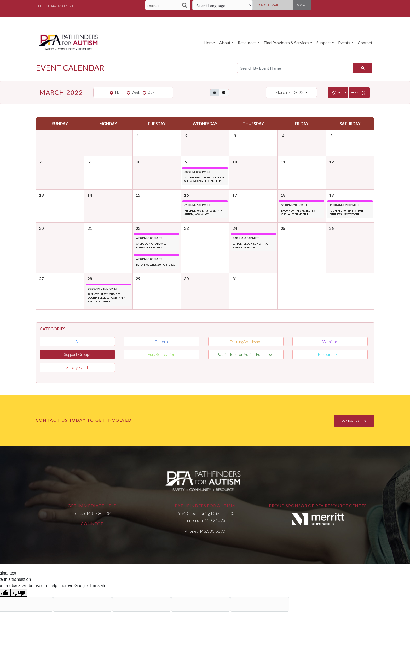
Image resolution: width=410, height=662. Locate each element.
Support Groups (77, 354)
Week (136, 92)
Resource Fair (330, 354)
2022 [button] (299, 92)
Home (209, 42)
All (77, 341)
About (224, 42)
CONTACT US (354, 420)
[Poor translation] (19, 593)
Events (344, 42)
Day (151, 92)
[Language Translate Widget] (222, 5)
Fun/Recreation (161, 354)
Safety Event (77, 367)
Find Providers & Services (286, 42)
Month (119, 92)
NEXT (359, 93)
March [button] (281, 92)
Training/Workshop (246, 341)
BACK (339, 93)
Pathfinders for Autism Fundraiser (246, 354)
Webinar (329, 341)
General (161, 341)
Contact (365, 42)
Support (323, 42)
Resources (247, 42)
